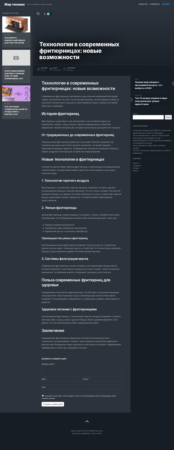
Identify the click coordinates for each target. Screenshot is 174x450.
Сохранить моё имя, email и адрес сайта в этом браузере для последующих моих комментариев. (79, 397)
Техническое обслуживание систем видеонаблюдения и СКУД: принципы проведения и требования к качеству (152, 140)
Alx (100, 433)
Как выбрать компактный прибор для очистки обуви (14, 40)
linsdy (43, 70)
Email (86, 379)
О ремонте (155, 4)
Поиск (135, 114)
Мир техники (14, 4)
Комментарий (48, 364)
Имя (44, 379)
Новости (143, 4)
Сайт (44, 387)
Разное (135, 171)
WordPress (86, 433)
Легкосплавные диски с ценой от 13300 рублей (151, 135)
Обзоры (166, 4)
